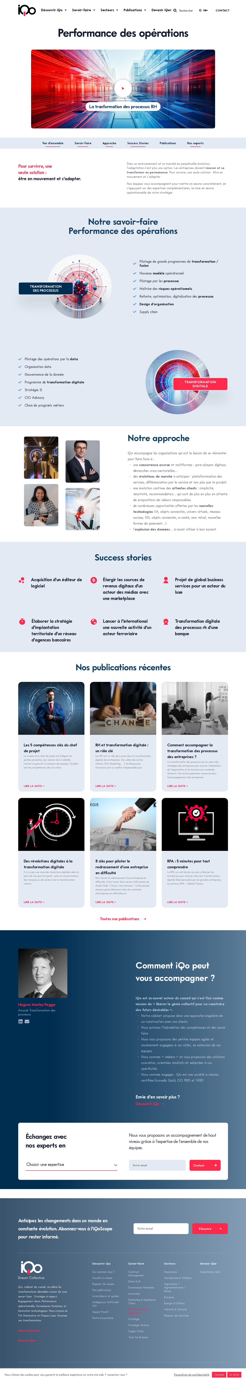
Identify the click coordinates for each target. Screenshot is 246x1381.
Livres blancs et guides (105, 1296)
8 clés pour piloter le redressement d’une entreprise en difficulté (121, 867)
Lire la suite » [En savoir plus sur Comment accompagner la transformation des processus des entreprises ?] (177, 785)
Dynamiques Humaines (141, 1287)
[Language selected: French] (203, 10)
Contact (223, 10)
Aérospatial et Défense (178, 1277)
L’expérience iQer (210, 1271)
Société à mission (102, 1277)
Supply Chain (136, 1331)
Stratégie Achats (138, 1325)
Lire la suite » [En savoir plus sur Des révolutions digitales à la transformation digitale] (34, 902)
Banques (169, 1297)
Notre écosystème (102, 1318)
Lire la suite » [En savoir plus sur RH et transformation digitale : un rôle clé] (105, 785)
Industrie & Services (175, 1309)
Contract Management (136, 1273)
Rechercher (186, 10)
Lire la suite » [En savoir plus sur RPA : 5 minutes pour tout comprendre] (177, 902)
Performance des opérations (138, 1311)
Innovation (134, 1293)
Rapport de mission (103, 1284)
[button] (123, 89)
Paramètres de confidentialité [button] (191, 1374)
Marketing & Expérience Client (142, 1301)
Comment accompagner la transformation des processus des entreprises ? (192, 750)
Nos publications (101, 1290)
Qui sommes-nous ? (103, 1271)
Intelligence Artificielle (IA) (105, 1304)
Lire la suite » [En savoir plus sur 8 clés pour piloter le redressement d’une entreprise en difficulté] (105, 902)
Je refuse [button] (234, 1374)
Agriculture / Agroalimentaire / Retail (174, 1287)
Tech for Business (138, 1337)
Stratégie (133, 1319)
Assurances (170, 1271)
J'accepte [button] (219, 1374)
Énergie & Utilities (174, 1303)
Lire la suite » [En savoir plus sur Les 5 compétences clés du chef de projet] (34, 785)
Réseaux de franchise (176, 1315)
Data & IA (134, 1281)
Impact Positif (100, 1312)
